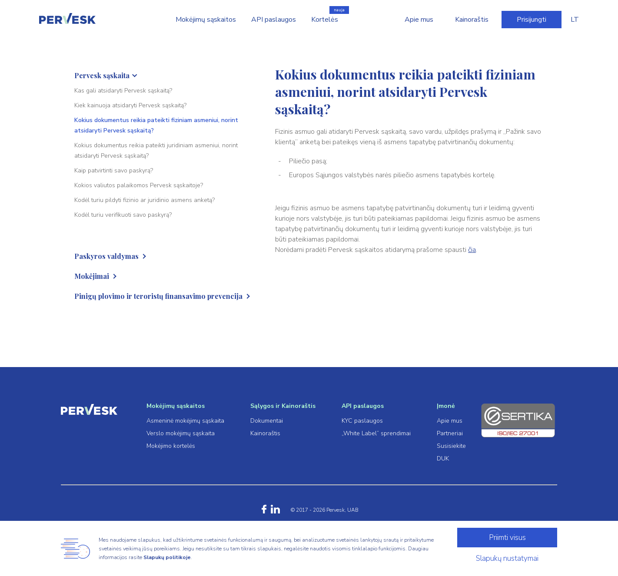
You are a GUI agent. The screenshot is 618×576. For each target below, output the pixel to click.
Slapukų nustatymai (507, 558)
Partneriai (450, 433)
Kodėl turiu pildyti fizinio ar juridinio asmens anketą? (144, 200)
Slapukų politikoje (167, 557)
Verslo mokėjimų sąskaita (180, 433)
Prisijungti (531, 19)
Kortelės (324, 19)
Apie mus (419, 19)
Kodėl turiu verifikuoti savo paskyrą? (123, 215)
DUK (443, 458)
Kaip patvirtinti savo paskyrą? (113, 170)
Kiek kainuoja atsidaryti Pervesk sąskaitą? (130, 105)
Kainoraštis (471, 19)
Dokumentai (266, 421)
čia (472, 250)
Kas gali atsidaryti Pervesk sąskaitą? (123, 90)
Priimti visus (507, 538)
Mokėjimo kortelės (170, 446)
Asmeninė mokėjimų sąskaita (185, 421)
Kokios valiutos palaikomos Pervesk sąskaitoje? (138, 185)
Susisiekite (451, 446)
